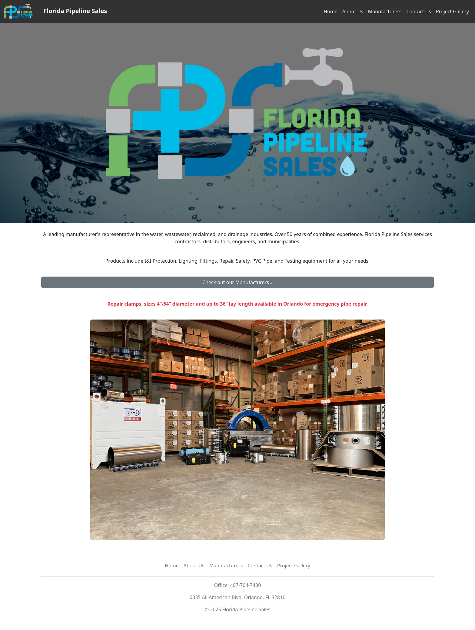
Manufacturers (385, 11)
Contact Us (418, 11)
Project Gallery (452, 11)
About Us (352, 11)
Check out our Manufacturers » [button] (237, 282)
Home (330, 11)
